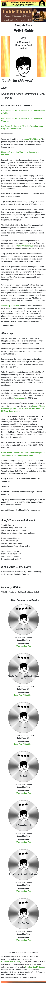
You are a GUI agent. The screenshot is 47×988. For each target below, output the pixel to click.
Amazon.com (19, 398)
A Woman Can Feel (23, 646)
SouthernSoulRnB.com (10, 962)
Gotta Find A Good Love (23, 695)
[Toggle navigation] (4, 4)
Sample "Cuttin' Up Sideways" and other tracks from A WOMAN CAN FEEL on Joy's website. (23, 408)
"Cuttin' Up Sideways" (33, 139)
